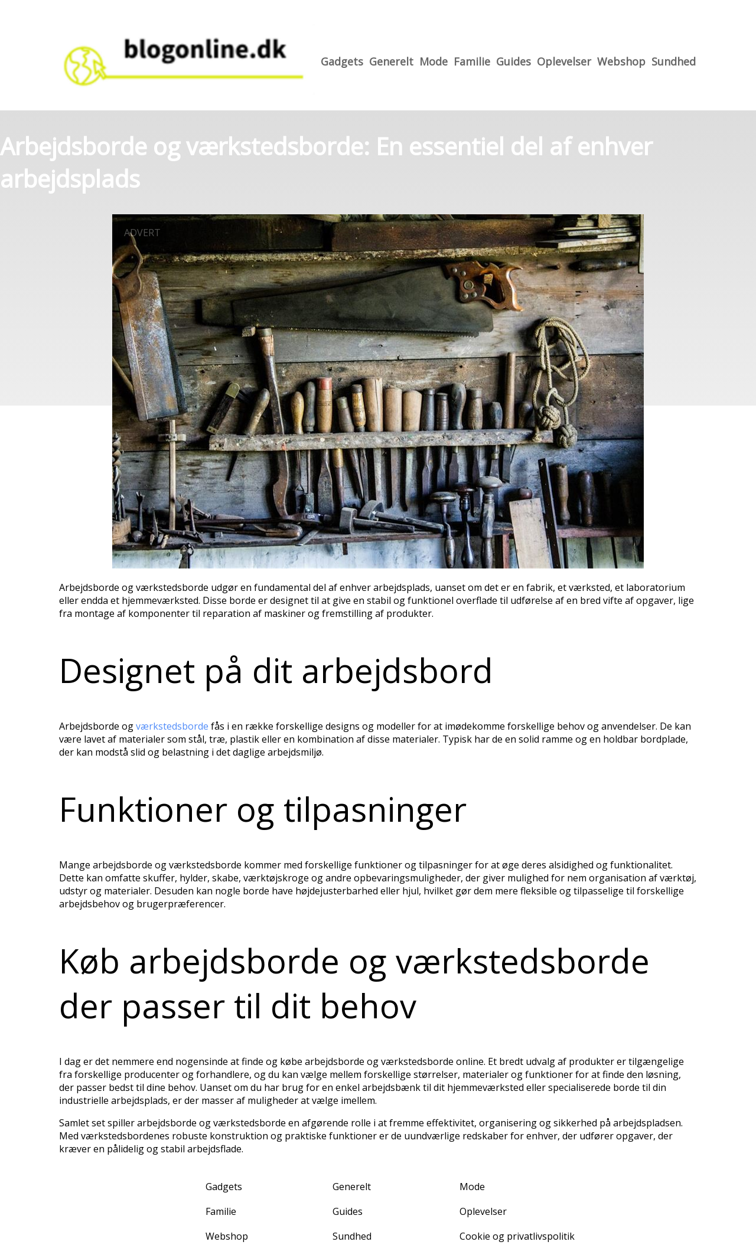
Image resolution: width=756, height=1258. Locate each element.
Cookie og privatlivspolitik (517, 1236)
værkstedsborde (172, 726)
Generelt (391, 61)
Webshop (621, 61)
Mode (433, 61)
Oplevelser (564, 61)
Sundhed (673, 61)
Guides (513, 61)
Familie (472, 61)
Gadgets (342, 61)
